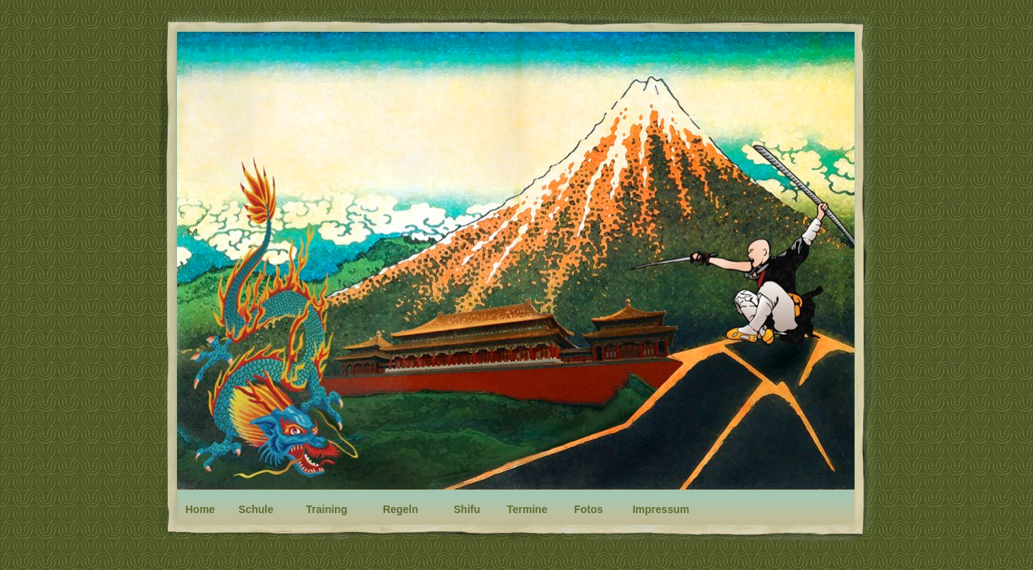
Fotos (588, 509)
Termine (527, 509)
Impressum (661, 509)
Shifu (466, 509)
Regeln (401, 509)
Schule (256, 509)
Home (200, 509)
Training (326, 509)
